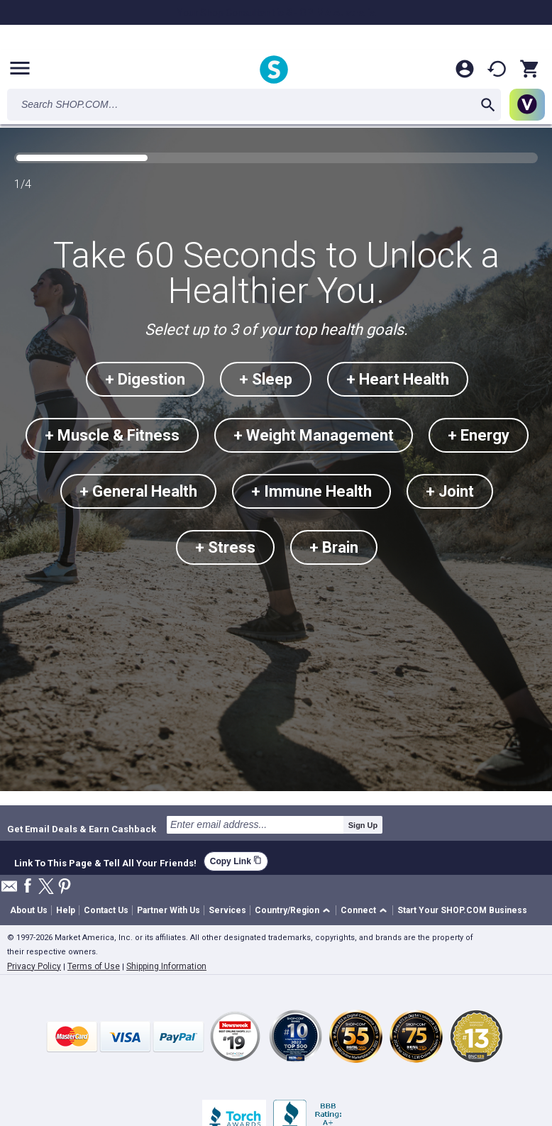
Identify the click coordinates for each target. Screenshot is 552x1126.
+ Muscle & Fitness (112, 435)
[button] (294, 911)
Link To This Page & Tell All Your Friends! (105, 861)
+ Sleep (265, 379)
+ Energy (478, 435)
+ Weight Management (313, 435)
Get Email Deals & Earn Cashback (81, 829)
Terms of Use (93, 966)
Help (65, 910)
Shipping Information (166, 966)
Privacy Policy (34, 966)
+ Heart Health (397, 379)
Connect (358, 910)
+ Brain (333, 547)
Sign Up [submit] (363, 825)
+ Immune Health (311, 491)
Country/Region (287, 910)
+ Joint (450, 491)
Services (227, 910)
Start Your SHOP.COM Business (462, 910)
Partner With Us (168, 910)
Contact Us (106, 910)
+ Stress (225, 547)
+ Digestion (145, 379)
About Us (29, 910)
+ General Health (138, 491)
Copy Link (236, 861)
